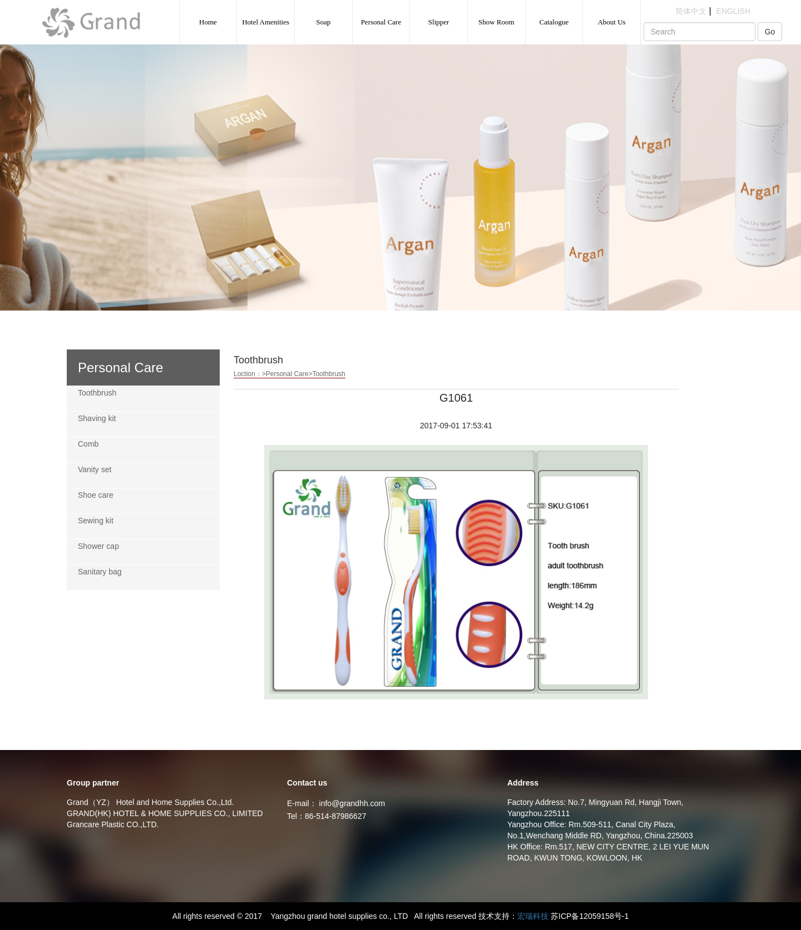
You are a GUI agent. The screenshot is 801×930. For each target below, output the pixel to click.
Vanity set (94, 469)
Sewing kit (95, 520)
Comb (88, 443)
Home (208, 22)
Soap (323, 22)
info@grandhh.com (352, 803)
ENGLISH (733, 11)
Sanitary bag (100, 571)
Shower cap (98, 546)
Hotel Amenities (265, 22)
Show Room (496, 22)
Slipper (438, 22)
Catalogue (554, 22)
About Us (611, 22)
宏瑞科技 (532, 916)
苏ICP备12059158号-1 (590, 916)
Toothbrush (97, 392)
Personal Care (381, 22)
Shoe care (95, 495)
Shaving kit (97, 418)
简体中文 (690, 11)
